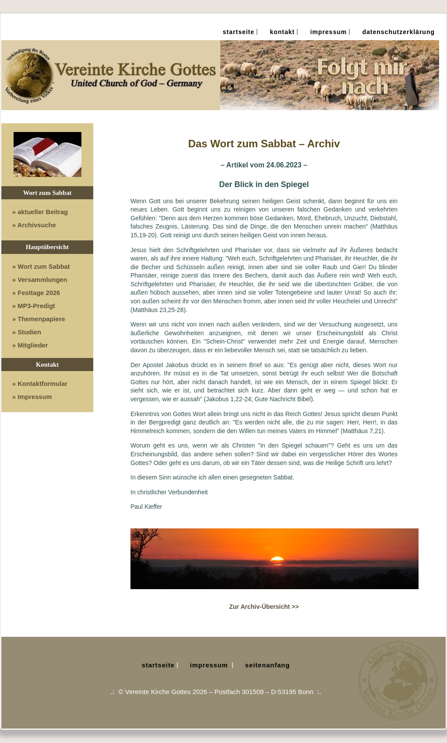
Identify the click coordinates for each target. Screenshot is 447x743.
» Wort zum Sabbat (41, 266)
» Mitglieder (30, 345)
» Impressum (32, 396)
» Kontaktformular (39, 383)
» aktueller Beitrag (40, 211)
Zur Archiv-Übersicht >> (264, 606)
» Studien (26, 332)
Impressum (328, 31)
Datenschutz (399, 31)
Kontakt (282, 31)
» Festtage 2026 (36, 292)
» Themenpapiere (38, 319)
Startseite (238, 31)
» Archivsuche (34, 225)
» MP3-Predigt (33, 305)
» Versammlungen (39, 279)
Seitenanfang (267, 665)
